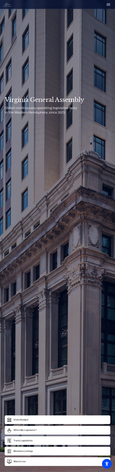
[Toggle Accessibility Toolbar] (107, 464)
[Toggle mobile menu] (108, 5)
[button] (58, 451)
